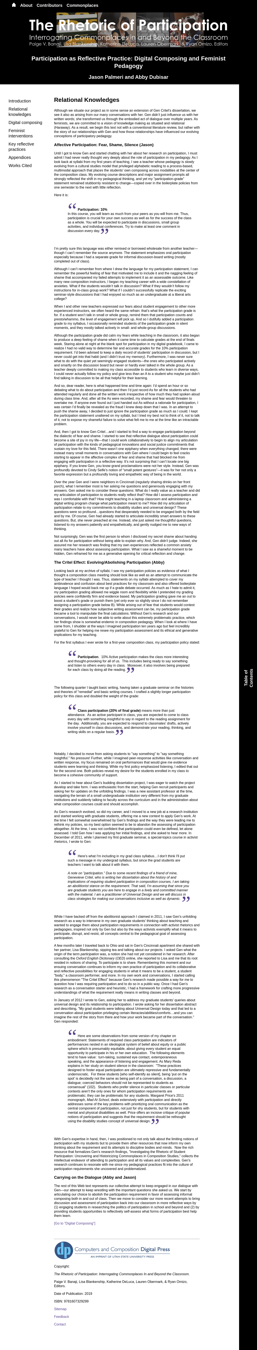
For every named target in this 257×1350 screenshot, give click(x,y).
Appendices (20, 157)
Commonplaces (82, 5)
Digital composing (25, 122)
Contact (60, 1324)
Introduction (20, 101)
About (26, 5)
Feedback (61, 1316)
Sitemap (60, 1309)
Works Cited (20, 165)
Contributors (49, 5)
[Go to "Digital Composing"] (74, 1223)
